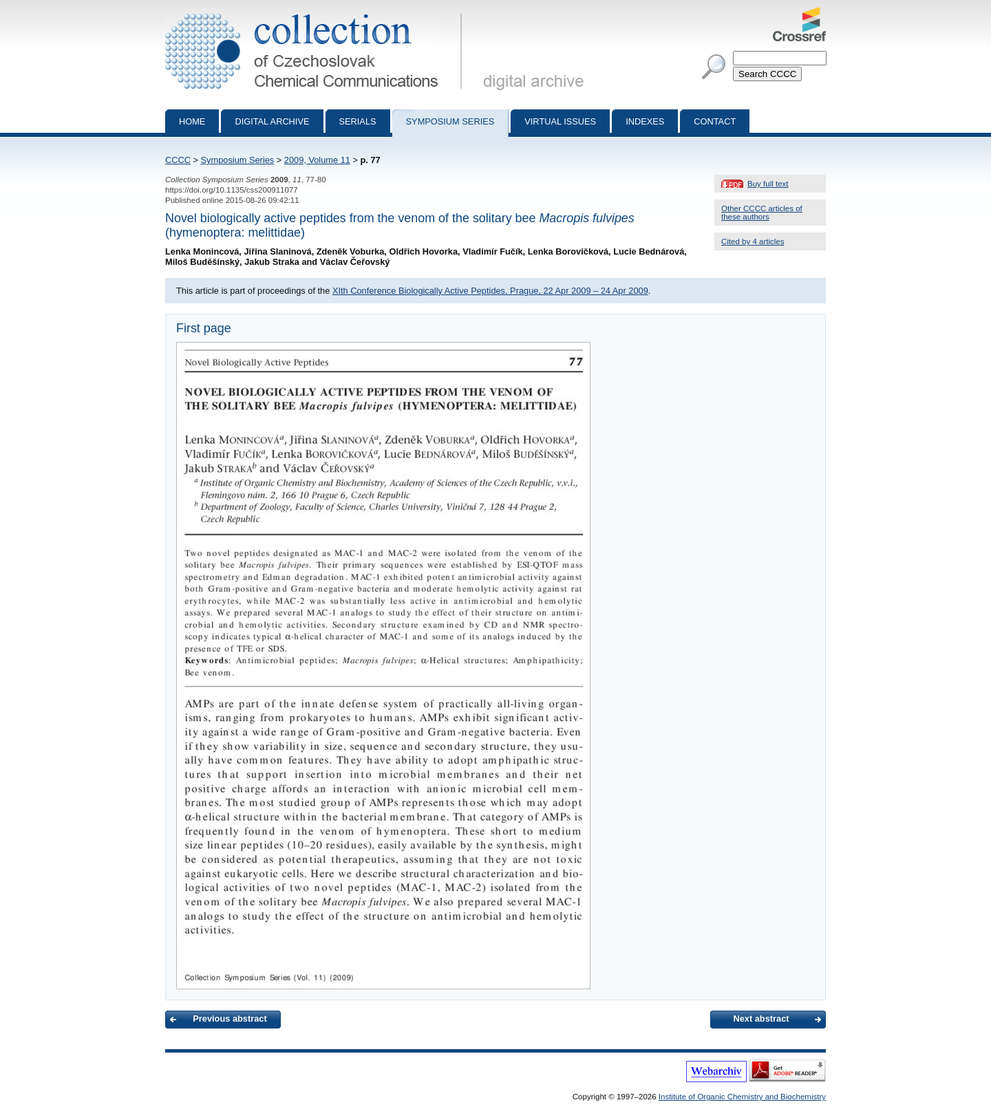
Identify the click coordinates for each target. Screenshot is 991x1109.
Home (192, 121)
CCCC (178, 160)
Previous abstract (229, 1018)
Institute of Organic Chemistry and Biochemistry (742, 1096)
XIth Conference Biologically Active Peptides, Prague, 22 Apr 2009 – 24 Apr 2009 (490, 291)
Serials (357, 121)
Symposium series (450, 121)
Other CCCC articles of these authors (761, 212)
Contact (715, 121)
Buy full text (768, 184)
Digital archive (272, 121)
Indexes (645, 121)
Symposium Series (238, 160)
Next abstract (761, 1018)
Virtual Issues (560, 121)
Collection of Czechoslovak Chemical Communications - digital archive (316, 12)
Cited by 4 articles (753, 241)
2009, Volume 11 (317, 160)
